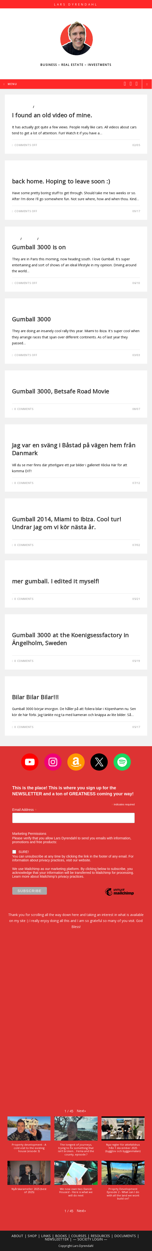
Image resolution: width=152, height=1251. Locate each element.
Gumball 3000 (31, 319)
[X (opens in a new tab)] (125, 83)
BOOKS (61, 1236)
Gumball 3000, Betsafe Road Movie (60, 391)
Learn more (21, 876)
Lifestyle (42, 107)
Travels (45, 239)
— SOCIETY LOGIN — (90, 1239)
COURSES (78, 1236)
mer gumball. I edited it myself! (55, 581)
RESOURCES (100, 1236)
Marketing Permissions (29, 834)
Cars (15, 239)
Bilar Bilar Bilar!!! (35, 697)
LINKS (46, 1236)
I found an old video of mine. (52, 115)
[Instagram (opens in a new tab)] (130, 83)
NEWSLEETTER (57, 1239)
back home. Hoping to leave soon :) (61, 181)
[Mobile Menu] (10, 84)
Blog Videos (22, 107)
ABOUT (17, 1236)
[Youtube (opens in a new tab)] (136, 83)
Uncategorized (25, 383)
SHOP (32, 1236)
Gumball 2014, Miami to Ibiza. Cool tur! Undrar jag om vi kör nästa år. (66, 523)
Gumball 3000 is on (39, 247)
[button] (81, 1111)
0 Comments (23, 409)
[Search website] (147, 84)
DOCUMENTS (125, 1236)
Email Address (24, 809)
